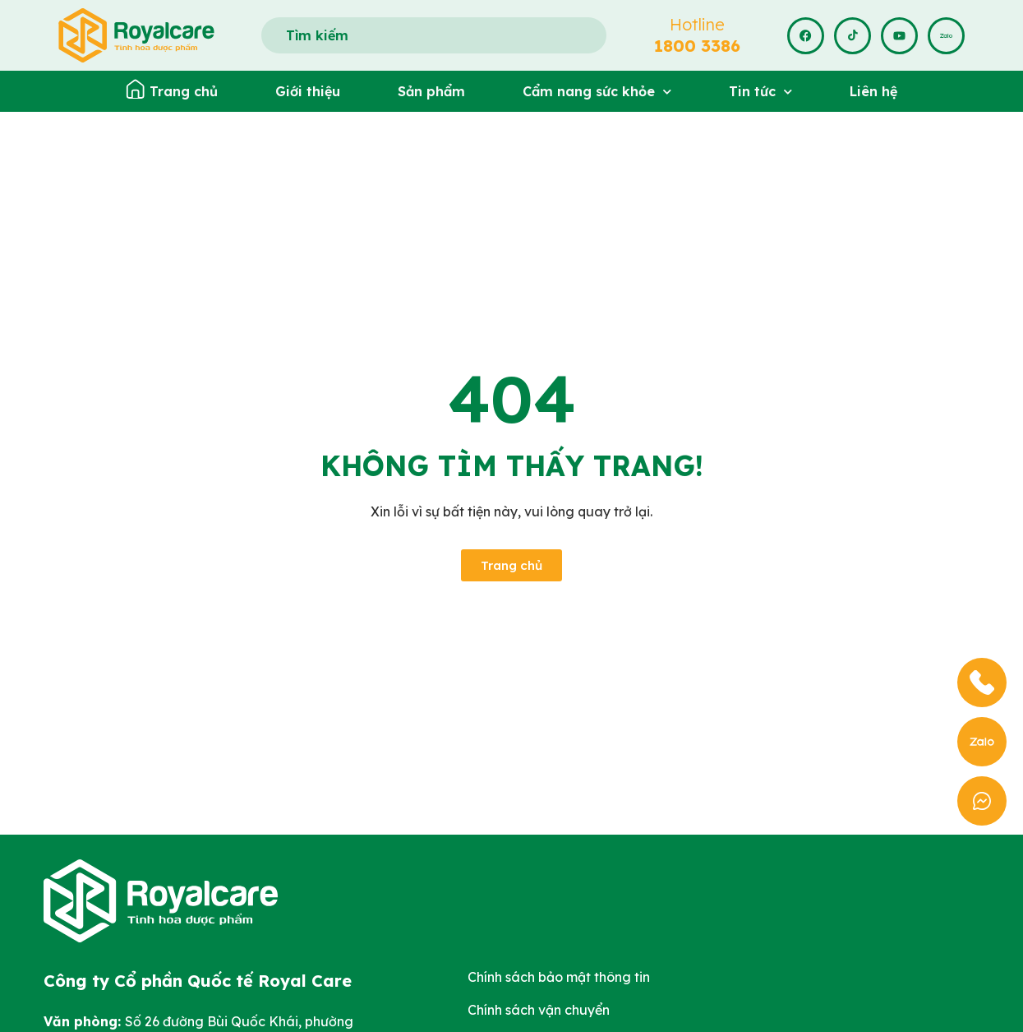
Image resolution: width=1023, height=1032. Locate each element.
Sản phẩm (431, 91)
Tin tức (760, 91)
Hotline (697, 24)
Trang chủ (184, 91)
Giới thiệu (307, 91)
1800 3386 (697, 45)
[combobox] (433, 35)
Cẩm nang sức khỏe (597, 91)
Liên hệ (873, 91)
